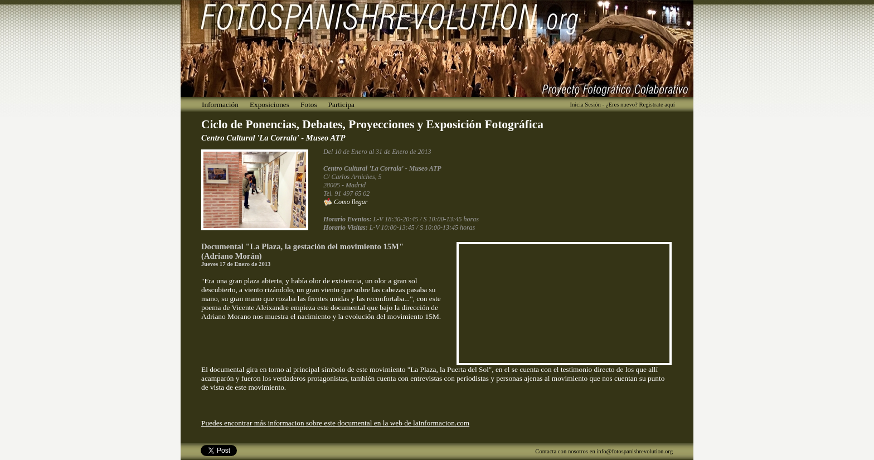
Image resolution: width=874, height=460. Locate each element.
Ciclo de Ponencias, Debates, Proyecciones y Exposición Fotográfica (372, 124)
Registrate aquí (656, 104)
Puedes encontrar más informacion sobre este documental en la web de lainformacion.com (335, 423)
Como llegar (345, 202)
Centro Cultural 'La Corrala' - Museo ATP (273, 137)
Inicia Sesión (585, 104)
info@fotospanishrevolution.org (634, 451)
